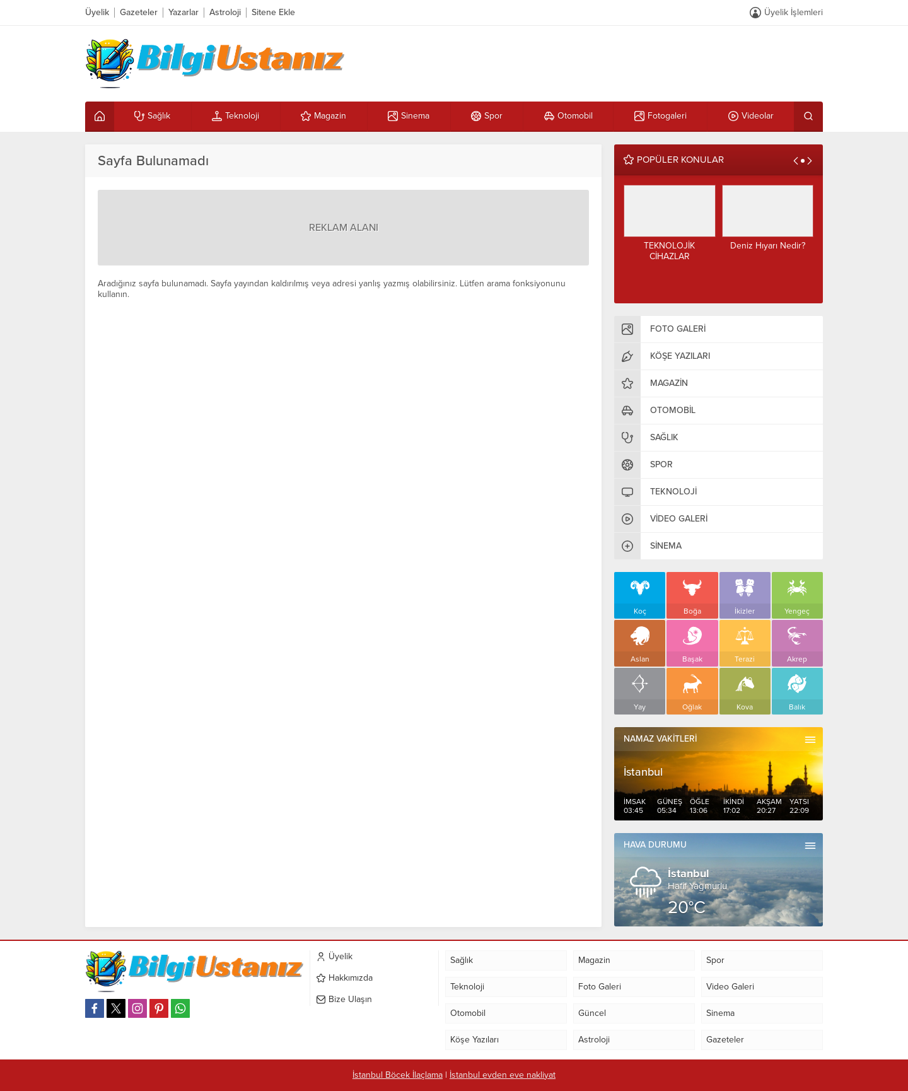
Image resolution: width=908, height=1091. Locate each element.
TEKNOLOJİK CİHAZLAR (669, 251)
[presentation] (796, 161)
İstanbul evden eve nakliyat (503, 1075)
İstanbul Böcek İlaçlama (397, 1075)
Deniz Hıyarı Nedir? (767, 245)
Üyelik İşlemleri (793, 12)
